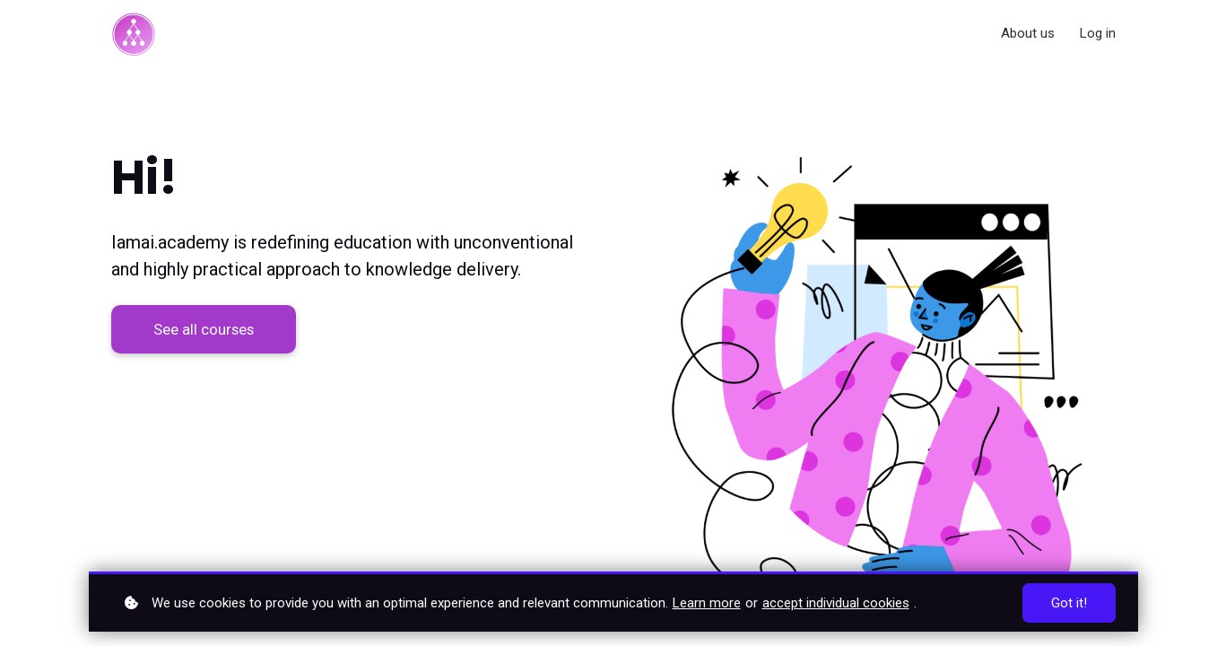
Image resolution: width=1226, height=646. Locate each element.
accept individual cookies (835, 603)
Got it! (1069, 603)
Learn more (707, 603)
